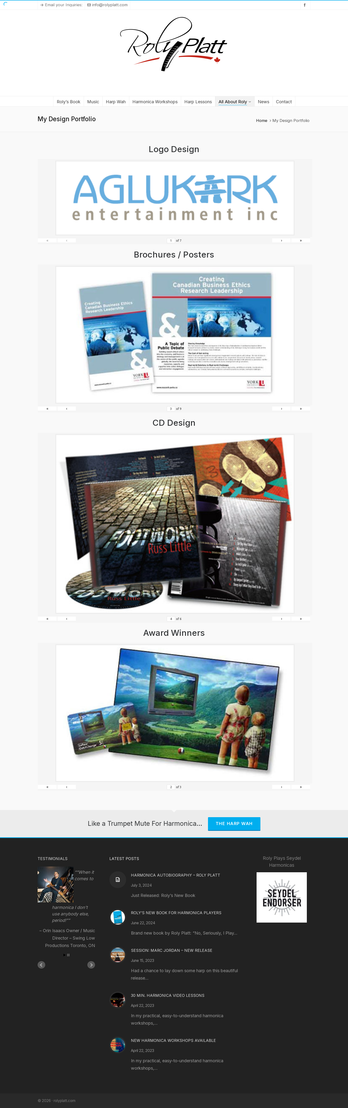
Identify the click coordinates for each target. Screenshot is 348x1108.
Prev (41, 965)
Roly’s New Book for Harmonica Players (176, 912)
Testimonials (52, 858)
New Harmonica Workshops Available (173, 1040)
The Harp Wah (234, 823)
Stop (68, 955)
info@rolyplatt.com (107, 4)
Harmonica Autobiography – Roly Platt (175, 875)
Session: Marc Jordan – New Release (171, 950)
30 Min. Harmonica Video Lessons (167, 995)
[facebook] (305, 5)
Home (261, 120)
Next (91, 965)
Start (64, 955)
